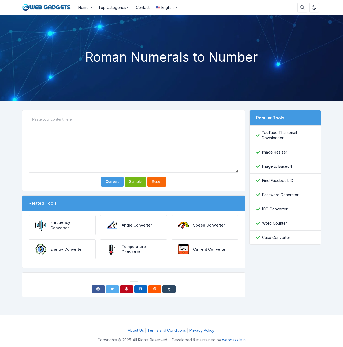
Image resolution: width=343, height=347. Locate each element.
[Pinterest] (126, 289)
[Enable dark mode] (314, 7)
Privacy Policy (202, 330)
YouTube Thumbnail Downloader (279, 135)
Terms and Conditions (166, 330)
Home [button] (83, 7)
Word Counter (274, 223)
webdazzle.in (234, 340)
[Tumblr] (169, 289)
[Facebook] (98, 289)
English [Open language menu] (165, 7)
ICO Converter (275, 209)
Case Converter (276, 237)
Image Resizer (274, 152)
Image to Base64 (277, 166)
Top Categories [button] (112, 7)
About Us (136, 330)
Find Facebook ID (277, 180)
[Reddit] (154, 289)
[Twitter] (112, 289)
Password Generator (280, 194)
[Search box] (302, 7)
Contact (143, 7)
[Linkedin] (140, 289)
